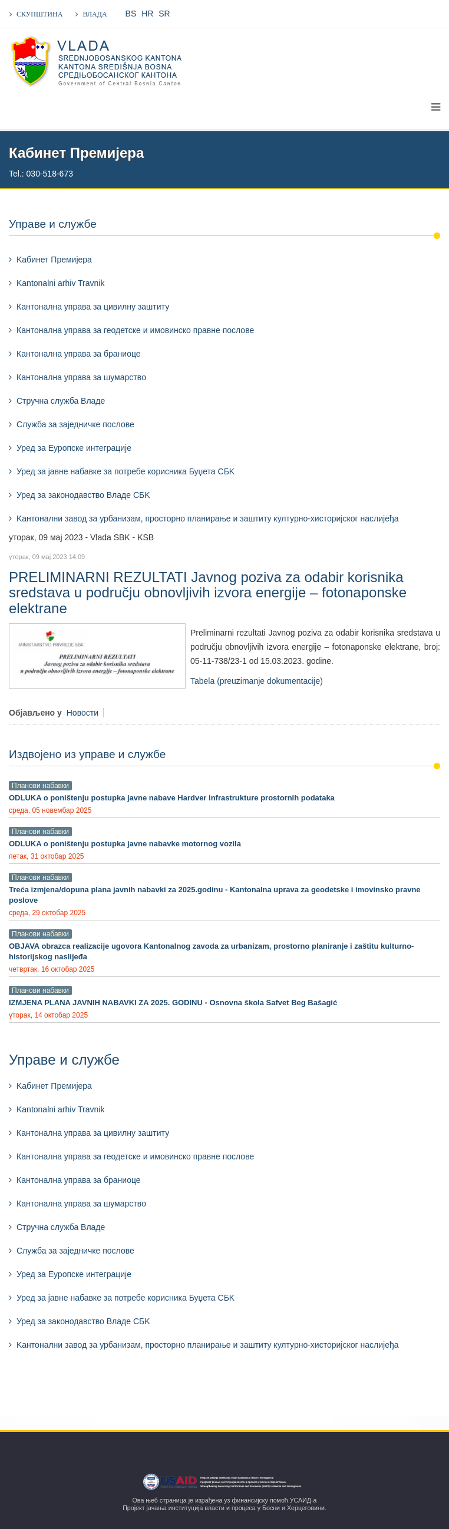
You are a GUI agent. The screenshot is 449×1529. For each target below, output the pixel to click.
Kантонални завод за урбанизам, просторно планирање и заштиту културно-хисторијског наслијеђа (207, 518)
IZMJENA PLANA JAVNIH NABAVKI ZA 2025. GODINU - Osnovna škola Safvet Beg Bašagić (173, 1002)
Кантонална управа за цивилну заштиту (92, 306)
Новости (82, 712)
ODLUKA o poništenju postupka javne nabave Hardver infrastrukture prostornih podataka (172, 797)
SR (164, 13)
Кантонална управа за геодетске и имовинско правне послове (135, 330)
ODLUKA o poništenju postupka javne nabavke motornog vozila (125, 843)
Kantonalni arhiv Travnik (60, 283)
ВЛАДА (94, 14)
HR (147, 13)
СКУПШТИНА (39, 14)
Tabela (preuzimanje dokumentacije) (256, 681)
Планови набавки (40, 786)
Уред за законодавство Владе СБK (83, 495)
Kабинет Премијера (54, 259)
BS (131, 13)
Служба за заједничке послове (75, 424)
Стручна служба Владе (60, 400)
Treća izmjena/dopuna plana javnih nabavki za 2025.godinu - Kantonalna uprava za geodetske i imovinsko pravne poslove (215, 895)
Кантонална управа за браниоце (78, 353)
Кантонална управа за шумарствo (81, 377)
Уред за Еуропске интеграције (73, 448)
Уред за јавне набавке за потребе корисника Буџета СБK (125, 471)
